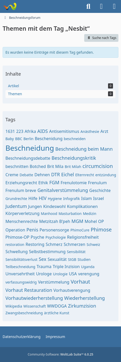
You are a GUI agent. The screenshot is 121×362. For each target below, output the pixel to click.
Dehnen (42, 175)
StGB (72, 259)
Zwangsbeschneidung (24, 312)
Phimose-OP (17, 237)
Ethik (43, 183)
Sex (42, 259)
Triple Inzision (66, 266)
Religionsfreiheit (83, 237)
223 (19, 131)
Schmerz (54, 244)
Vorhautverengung (71, 290)
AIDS (42, 131)
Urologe (44, 274)
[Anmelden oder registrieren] (101, 6)
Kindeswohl (54, 206)
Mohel (91, 221)
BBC (18, 138)
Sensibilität (76, 251)
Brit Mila (55, 166)
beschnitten (17, 166)
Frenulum (97, 183)
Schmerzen (74, 244)
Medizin (89, 213)
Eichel (67, 174)
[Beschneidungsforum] (10, 6)
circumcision (97, 166)
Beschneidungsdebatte (27, 158)
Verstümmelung (53, 282)
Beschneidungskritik (74, 158)
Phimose (101, 229)
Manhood (49, 213)
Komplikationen (82, 206)
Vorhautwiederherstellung (34, 298)
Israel (98, 198)
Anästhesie (90, 131)
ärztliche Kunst (56, 312)
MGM (77, 221)
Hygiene (55, 198)
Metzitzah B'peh (54, 221)
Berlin (29, 138)
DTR (55, 174)
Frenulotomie (74, 183)
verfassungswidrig (21, 282)
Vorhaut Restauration (28, 290)
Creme (11, 175)
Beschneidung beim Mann (84, 149)
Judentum (16, 206)
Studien (83, 259)
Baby (9, 138)
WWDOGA (57, 306)
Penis (32, 230)
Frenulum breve (20, 190)
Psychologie (55, 237)
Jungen (35, 206)
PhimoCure (79, 230)
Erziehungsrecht (21, 183)
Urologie (60, 273)
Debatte (26, 174)
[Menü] (114, 6)
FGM (54, 182)
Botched (38, 166)
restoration (14, 244)
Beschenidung (48, 138)
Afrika (30, 131)
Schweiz (93, 244)
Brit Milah (73, 166)
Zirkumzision (82, 306)
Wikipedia (13, 306)
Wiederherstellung (84, 298)
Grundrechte (16, 198)
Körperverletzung (22, 213)
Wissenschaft (34, 306)
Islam (86, 198)
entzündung (105, 174)
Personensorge (54, 230)
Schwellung (16, 251)
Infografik (71, 198)
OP (101, 221)
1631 (10, 131)
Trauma (44, 266)
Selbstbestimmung (47, 251)
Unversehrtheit (20, 274)
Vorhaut (80, 281)
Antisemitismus (64, 131)
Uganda (88, 266)
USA (73, 274)
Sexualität (57, 259)
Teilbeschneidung (20, 266)
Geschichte (100, 190)
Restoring (35, 244)
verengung (88, 274)
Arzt (104, 131)
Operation (15, 230)
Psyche (37, 237)
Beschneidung (29, 148)
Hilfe (33, 198)
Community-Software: (60, 354)
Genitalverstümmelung (63, 190)
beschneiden (75, 138)
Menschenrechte (21, 221)
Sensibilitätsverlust (21, 259)
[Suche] (88, 6)
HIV (42, 198)
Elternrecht (84, 174)
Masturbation (70, 213)
